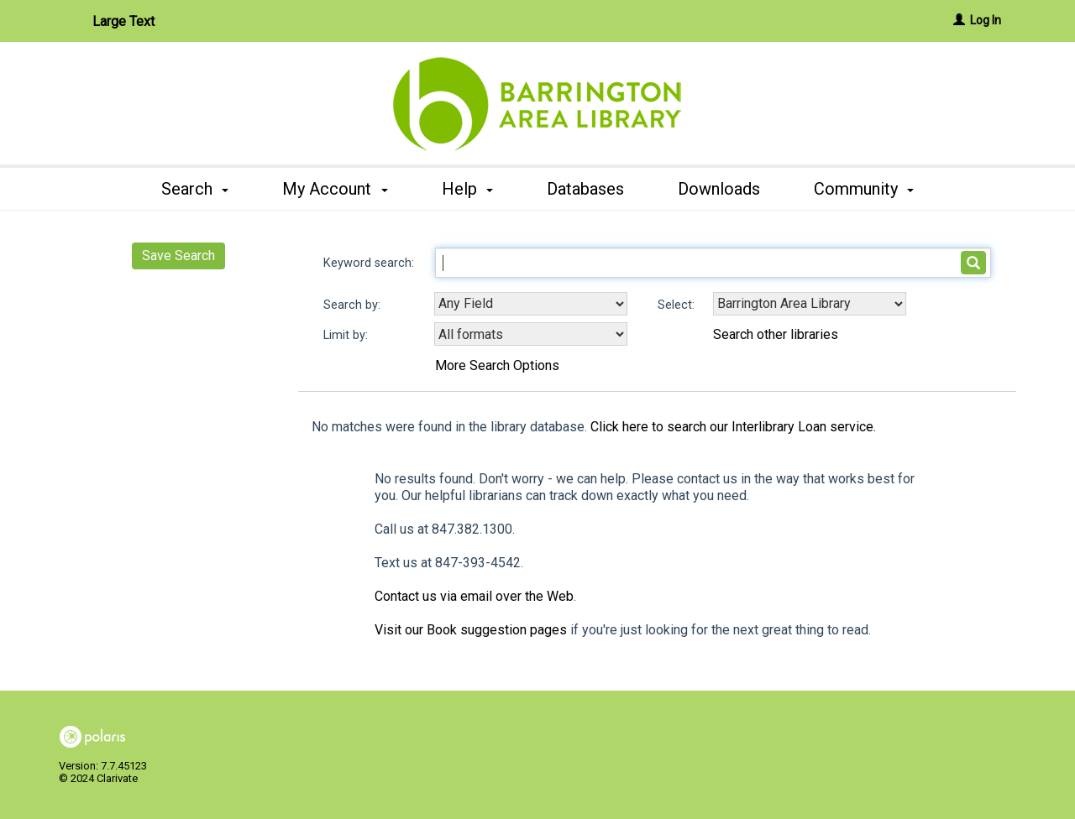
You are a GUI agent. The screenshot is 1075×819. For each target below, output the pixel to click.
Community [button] (864, 189)
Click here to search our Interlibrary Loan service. (733, 427)
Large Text (123, 21)
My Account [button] (334, 189)
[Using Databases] (809, 304)
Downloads (719, 189)
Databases (585, 189)
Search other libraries (775, 334)
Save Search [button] (178, 255)
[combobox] (530, 304)
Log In (985, 20)
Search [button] (194, 189)
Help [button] (467, 189)
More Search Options (497, 365)
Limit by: (347, 335)
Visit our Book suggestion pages (471, 630)
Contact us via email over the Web (474, 596)
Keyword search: (370, 263)
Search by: (353, 305)
